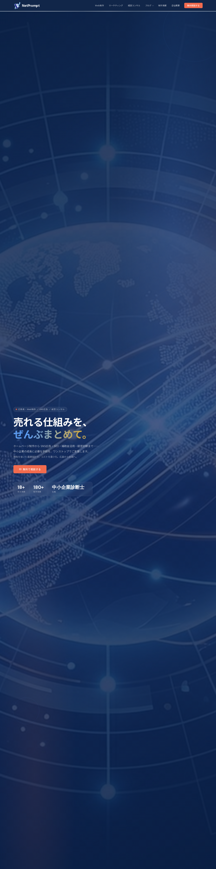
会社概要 (176, 5)
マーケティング (116, 5)
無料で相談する (30, 469)
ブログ (149, 5)
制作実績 (162, 5)
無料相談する (193, 5)
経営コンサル (134, 5)
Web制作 (99, 5)
